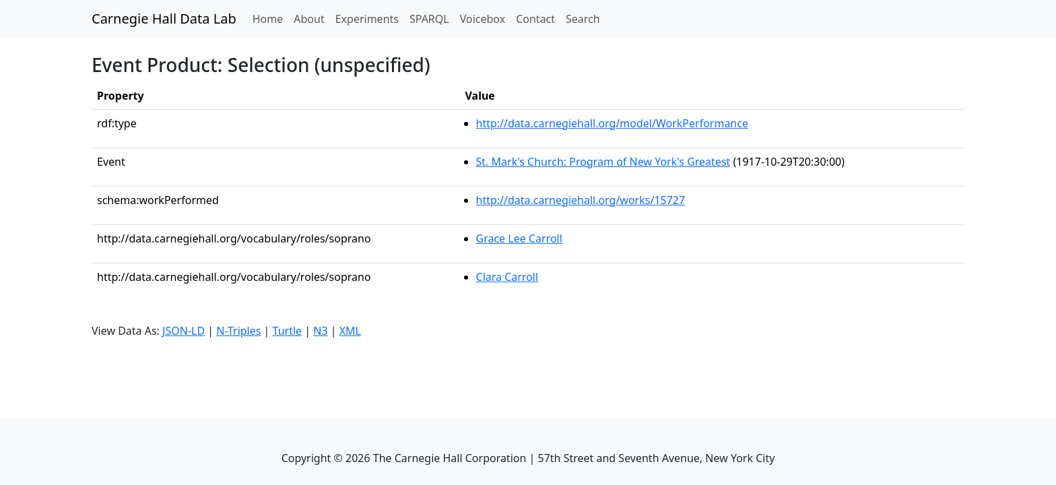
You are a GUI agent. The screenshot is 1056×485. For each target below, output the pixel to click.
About (309, 18)
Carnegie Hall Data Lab (164, 18)
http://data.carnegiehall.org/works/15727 (581, 200)
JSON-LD (183, 330)
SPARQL (429, 18)
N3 (320, 330)
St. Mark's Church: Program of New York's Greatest (603, 161)
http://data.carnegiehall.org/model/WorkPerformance (612, 123)
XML (350, 330)
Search (583, 18)
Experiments (367, 18)
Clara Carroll (507, 276)
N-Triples (238, 330)
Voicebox (482, 18)
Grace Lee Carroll (519, 238)
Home (271, 18)
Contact (535, 18)
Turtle (287, 330)
